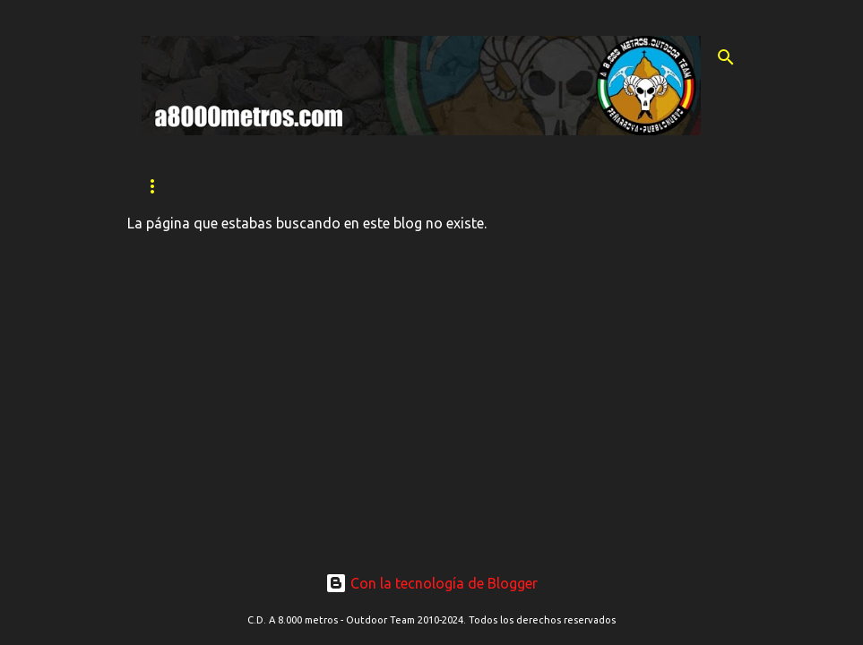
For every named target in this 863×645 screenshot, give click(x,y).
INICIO (159, 186)
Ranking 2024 (591, 186)
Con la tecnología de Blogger (431, 583)
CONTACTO (481, 186)
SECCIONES (379, 186)
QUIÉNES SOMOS (262, 186)
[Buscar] (726, 57)
